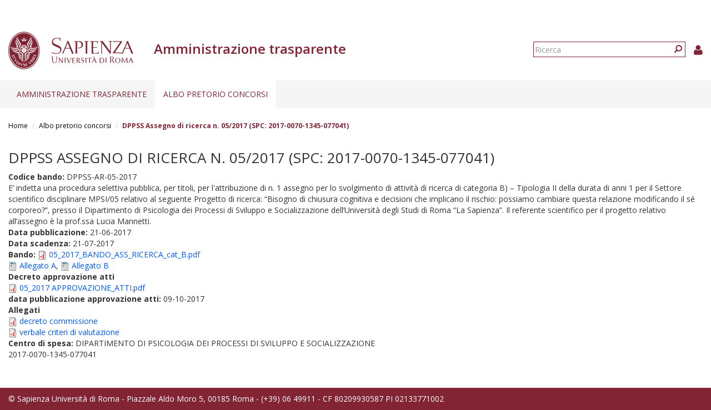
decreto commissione (58, 321)
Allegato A (37, 265)
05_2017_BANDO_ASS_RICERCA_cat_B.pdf (124, 254)
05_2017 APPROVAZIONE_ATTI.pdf (82, 287)
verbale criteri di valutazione (69, 332)
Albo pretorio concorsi (215, 94)
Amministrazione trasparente (82, 94)
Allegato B (90, 265)
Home (18, 125)
